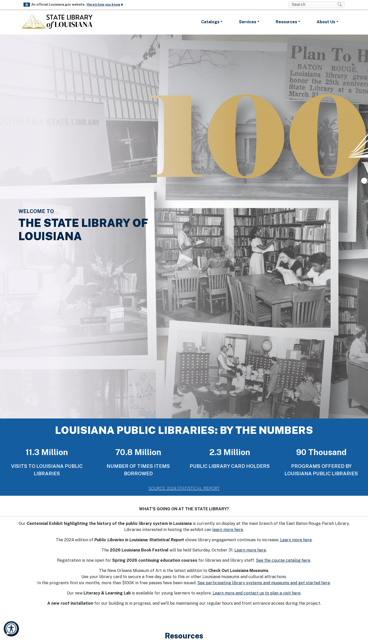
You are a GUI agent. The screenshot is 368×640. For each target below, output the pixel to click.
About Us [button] (326, 21)
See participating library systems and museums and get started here (263, 582)
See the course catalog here (283, 560)
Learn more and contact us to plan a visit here (257, 593)
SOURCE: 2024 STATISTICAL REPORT (184, 488)
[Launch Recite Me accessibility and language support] (11, 628)
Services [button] (247, 21)
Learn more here (296, 539)
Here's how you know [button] (105, 4)
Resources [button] (286, 21)
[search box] (313, 4)
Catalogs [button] (210, 21)
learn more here (227, 529)
